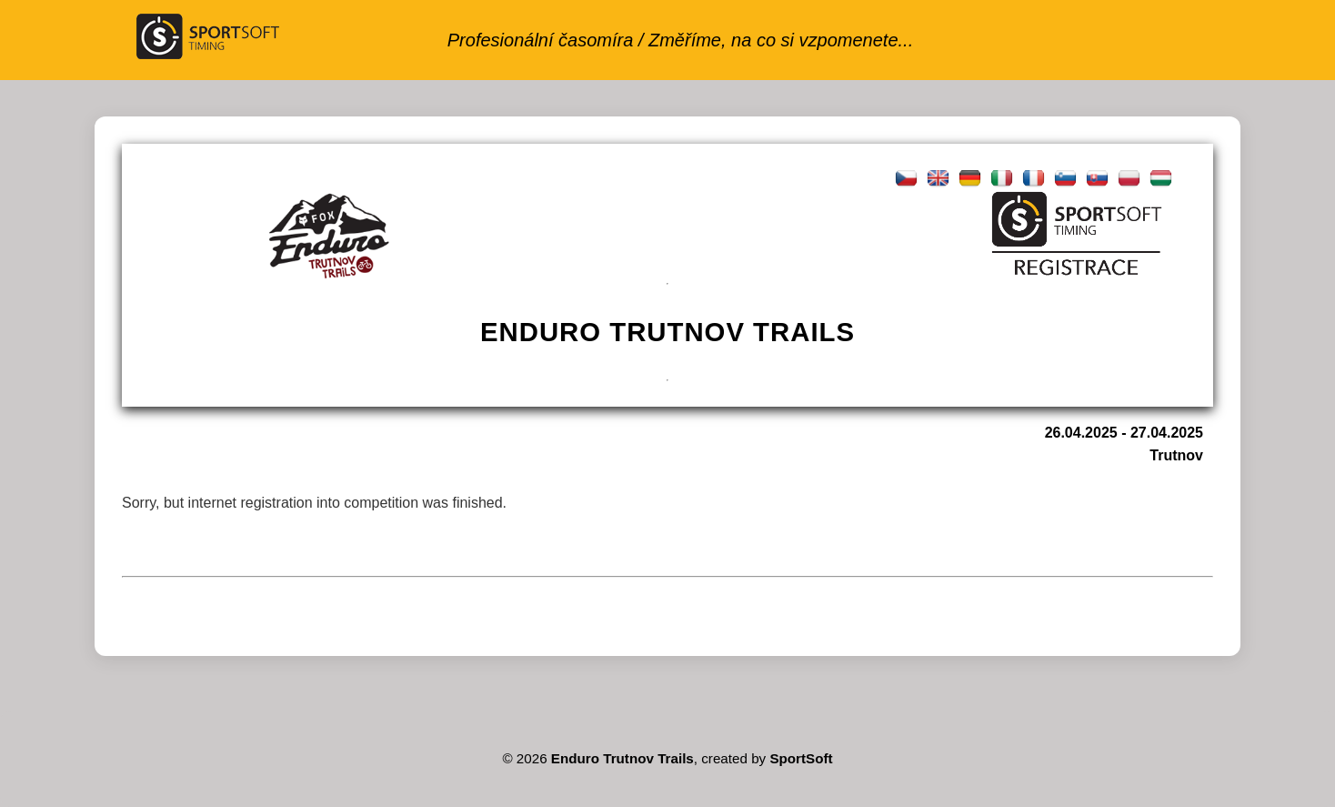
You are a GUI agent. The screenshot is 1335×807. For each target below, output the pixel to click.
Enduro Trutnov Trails (622, 758)
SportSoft (800, 758)
